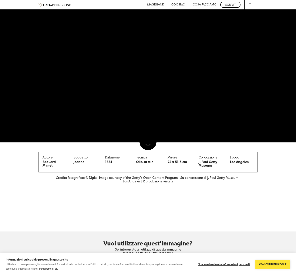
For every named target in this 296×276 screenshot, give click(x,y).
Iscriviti (230, 4)
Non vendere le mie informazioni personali (224, 264)
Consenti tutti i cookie (273, 264)
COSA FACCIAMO (205, 4)
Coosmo (178, 4)
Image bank (155, 4)
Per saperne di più (48, 269)
